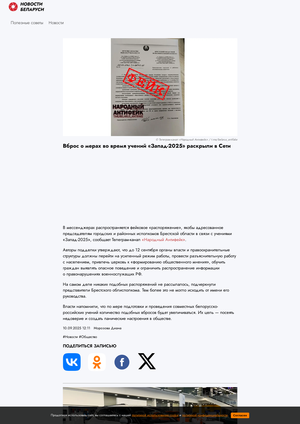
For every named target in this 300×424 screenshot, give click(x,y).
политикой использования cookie (155, 415)
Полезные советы (27, 22)
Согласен (240, 415)
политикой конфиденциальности (205, 415)
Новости (56, 22)
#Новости (70, 336)
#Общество (88, 336)
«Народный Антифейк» (163, 239)
